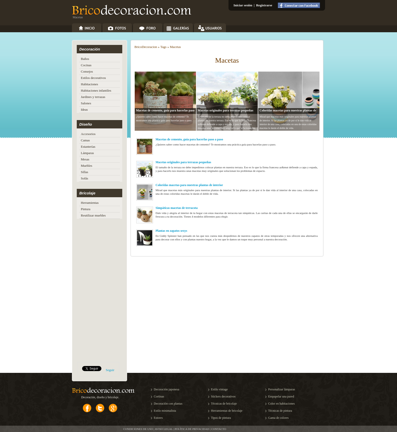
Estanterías (88, 146)
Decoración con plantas (168, 403)
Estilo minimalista (165, 410)
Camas (85, 140)
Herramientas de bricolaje (226, 410)
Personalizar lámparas (281, 389)
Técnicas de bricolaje (224, 403)
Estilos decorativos (93, 78)
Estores (158, 418)
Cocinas (86, 65)
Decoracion (149, 47)
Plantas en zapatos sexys (171, 230)
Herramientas (90, 203)
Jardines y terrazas (93, 97)
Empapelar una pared (281, 396)
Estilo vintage (219, 389)
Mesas (85, 159)
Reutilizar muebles (93, 215)
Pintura (85, 209)
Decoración (89, 49)
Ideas (84, 109)
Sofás (84, 178)
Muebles (86, 166)
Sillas (84, 172)
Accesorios (88, 134)
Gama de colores (278, 418)
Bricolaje (87, 193)
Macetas (175, 47)
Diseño (85, 124)
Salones (86, 103)
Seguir (110, 370)
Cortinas (159, 396)
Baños (85, 59)
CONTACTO (218, 428)
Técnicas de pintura (280, 410)
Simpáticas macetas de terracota (177, 208)
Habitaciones (89, 84)
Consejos (87, 71)
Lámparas (87, 153)
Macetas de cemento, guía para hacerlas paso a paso (189, 139)
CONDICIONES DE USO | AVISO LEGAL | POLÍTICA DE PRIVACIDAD (166, 428)
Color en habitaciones (281, 403)
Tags (163, 47)
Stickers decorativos (223, 396)
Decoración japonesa (166, 389)
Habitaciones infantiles (96, 90)
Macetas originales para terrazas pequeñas (225, 110)
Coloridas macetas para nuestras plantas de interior (189, 185)
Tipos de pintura (221, 418)
